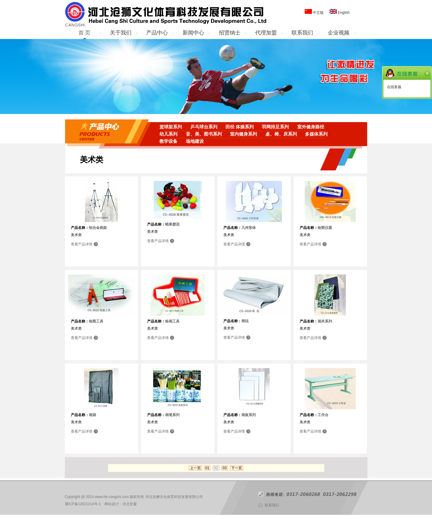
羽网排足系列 (275, 126)
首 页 (84, 33)
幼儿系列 (168, 134)
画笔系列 (172, 415)
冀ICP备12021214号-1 (83, 504)
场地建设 (195, 141)
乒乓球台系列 (203, 126)
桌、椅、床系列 (281, 134)
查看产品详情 (81, 244)
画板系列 (248, 415)
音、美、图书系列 (204, 134)
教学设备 (168, 141)
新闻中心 (193, 33)
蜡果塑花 (172, 224)
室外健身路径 (310, 126)
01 (207, 468)
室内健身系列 (243, 134)
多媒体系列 (316, 134)
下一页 (236, 468)
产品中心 (157, 33)
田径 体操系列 (239, 126)
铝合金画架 (98, 228)
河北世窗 (129, 504)
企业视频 (338, 33)
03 (225, 468)
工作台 (323, 415)
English (343, 12)
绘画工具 (172, 321)
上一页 (195, 468)
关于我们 (120, 33)
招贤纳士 (229, 33)
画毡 (245, 321)
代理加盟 (266, 33)
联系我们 (302, 33)
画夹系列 (325, 321)
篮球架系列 (170, 126)
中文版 (318, 12)
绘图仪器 (325, 228)
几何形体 (248, 228)
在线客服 (394, 87)
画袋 (92, 415)
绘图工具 (96, 321)
